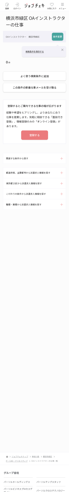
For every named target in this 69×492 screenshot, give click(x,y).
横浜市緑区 (47, 456)
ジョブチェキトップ (20, 456)
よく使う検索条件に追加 (34, 76)
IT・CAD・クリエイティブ (17, 460)
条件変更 (57, 36)
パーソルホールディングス (17, 481)
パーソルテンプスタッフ (48, 481)
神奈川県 (35, 456)
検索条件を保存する (35, 51)
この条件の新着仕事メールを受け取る (34, 87)
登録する (34, 135)
